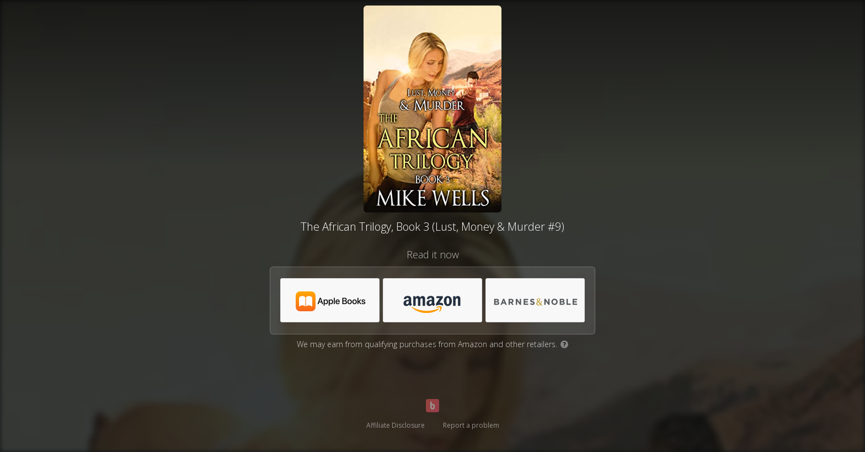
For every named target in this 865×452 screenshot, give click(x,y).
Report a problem (471, 425)
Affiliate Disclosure (395, 425)
